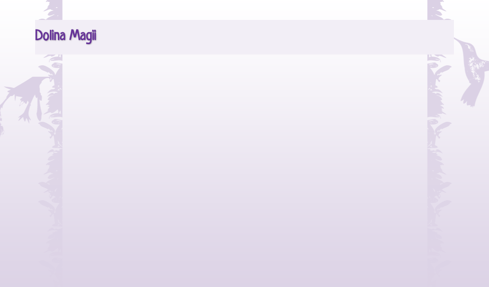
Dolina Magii (65, 36)
